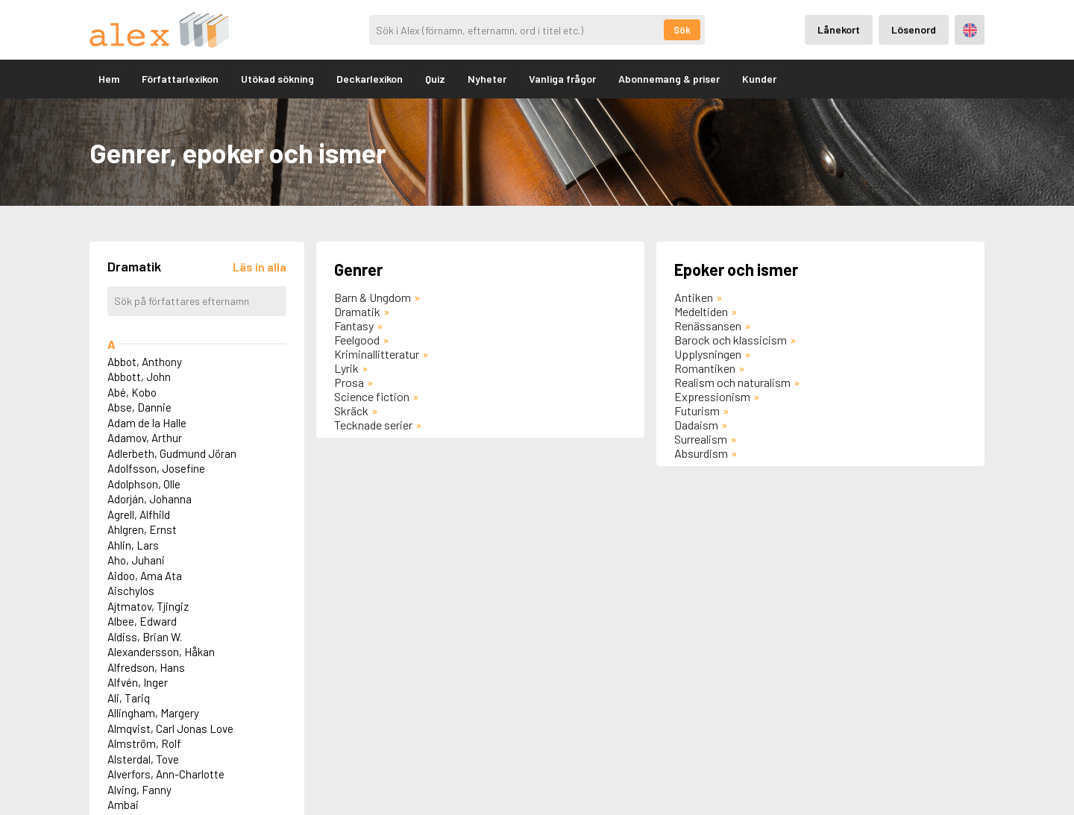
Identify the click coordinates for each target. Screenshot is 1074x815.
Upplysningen (707, 354)
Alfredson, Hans (146, 667)
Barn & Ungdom (372, 297)
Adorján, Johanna (149, 499)
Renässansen (707, 325)
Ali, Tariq (128, 698)
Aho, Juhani (136, 560)
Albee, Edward (142, 621)
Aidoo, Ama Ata (144, 575)
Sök (682, 30)
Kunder (759, 78)
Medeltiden (701, 311)
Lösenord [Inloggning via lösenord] (913, 29)
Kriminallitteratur (376, 354)
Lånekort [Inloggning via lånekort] (838, 29)
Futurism (697, 410)
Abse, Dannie (139, 407)
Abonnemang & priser (669, 78)
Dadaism (696, 425)
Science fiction (371, 396)
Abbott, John (139, 376)
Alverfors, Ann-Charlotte (165, 774)
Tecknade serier (373, 425)
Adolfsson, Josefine (156, 468)
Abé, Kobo (132, 392)
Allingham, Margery (153, 713)
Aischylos (130, 590)
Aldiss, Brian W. (144, 636)
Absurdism (701, 453)
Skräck (351, 410)
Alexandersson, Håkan (161, 651)
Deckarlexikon (369, 78)
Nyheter (487, 78)
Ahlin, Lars (133, 545)
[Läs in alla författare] (259, 266)
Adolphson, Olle (143, 484)
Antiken (693, 297)
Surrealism (700, 439)
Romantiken (704, 368)
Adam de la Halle (146, 422)
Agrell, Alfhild (138, 514)
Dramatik (357, 311)
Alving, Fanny (139, 789)
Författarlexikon (180, 78)
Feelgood (357, 340)
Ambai (123, 804)
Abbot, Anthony (144, 361)
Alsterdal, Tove (143, 759)
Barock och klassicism (730, 340)
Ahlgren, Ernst (142, 529)
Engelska (970, 30)
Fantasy (354, 325)
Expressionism (712, 396)
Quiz (435, 78)
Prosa (349, 382)
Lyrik (346, 368)
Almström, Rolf (144, 743)
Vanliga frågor (562, 78)
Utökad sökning (277, 78)
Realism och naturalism (732, 382)
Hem (108, 78)
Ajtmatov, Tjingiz (148, 606)
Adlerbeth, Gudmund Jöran (171, 453)
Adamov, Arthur (144, 437)
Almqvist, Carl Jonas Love (170, 728)
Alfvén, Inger (137, 682)
